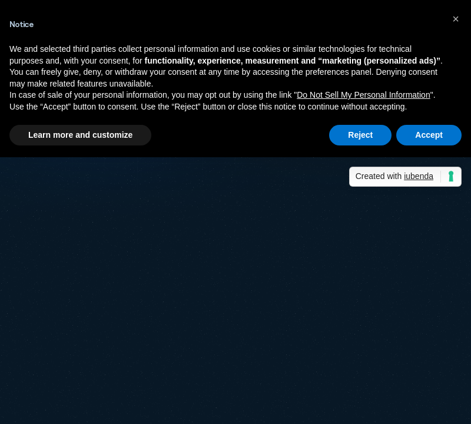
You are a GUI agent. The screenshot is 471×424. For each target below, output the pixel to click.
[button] (455, 18)
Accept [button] (429, 135)
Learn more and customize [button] (80, 135)
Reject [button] (360, 135)
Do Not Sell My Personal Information (363, 95)
